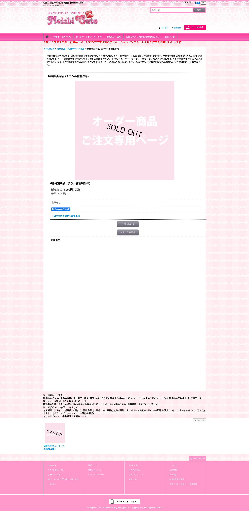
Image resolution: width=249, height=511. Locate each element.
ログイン (164, 28)
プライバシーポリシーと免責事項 (183, 484)
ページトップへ (199, 458)
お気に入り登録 (127, 232)
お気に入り (133, 479)
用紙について (93, 465)
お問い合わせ (127, 224)
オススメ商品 (134, 470)
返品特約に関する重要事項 (67, 216)
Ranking (172, 475)
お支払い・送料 (53, 475)
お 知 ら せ (51, 484)
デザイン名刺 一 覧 (55, 470)
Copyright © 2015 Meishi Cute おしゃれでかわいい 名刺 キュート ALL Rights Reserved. (124, 508)
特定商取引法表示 (176, 479)
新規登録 (177, 28)
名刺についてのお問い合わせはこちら (63, 479)
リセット (200, 420)
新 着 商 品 (133, 465)
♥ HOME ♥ (51, 465)
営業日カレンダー (95, 470)
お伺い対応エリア (136, 475)
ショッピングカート (96, 475)
